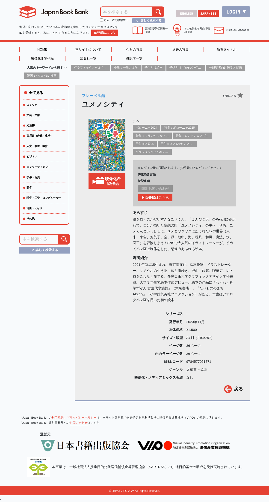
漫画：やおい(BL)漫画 (42, 76)
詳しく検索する (147, 20)
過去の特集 (180, 49)
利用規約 (58, 418)
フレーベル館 (94, 96)
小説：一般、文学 (126, 68)
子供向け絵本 (154, 68)
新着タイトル (226, 49)
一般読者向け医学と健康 (225, 68)
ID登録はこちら (104, 32)
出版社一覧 (88, 59)
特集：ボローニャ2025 (179, 128)
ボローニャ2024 (146, 128)
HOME (42, 49)
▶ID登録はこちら (155, 199)
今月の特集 (134, 49)
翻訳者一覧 (134, 59)
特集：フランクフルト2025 (154, 136)
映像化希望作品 (42, 59)
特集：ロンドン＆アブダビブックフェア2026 (206, 136)
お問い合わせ (79, 423)
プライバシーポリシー (82, 418)
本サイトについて (88, 49)
